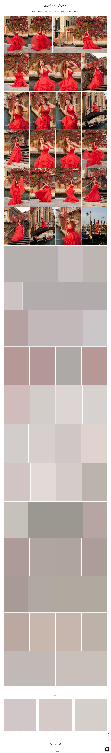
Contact (76, 11)
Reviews (69, 11)
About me (40, 11)
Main (33, 11)
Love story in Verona (59, 11)
